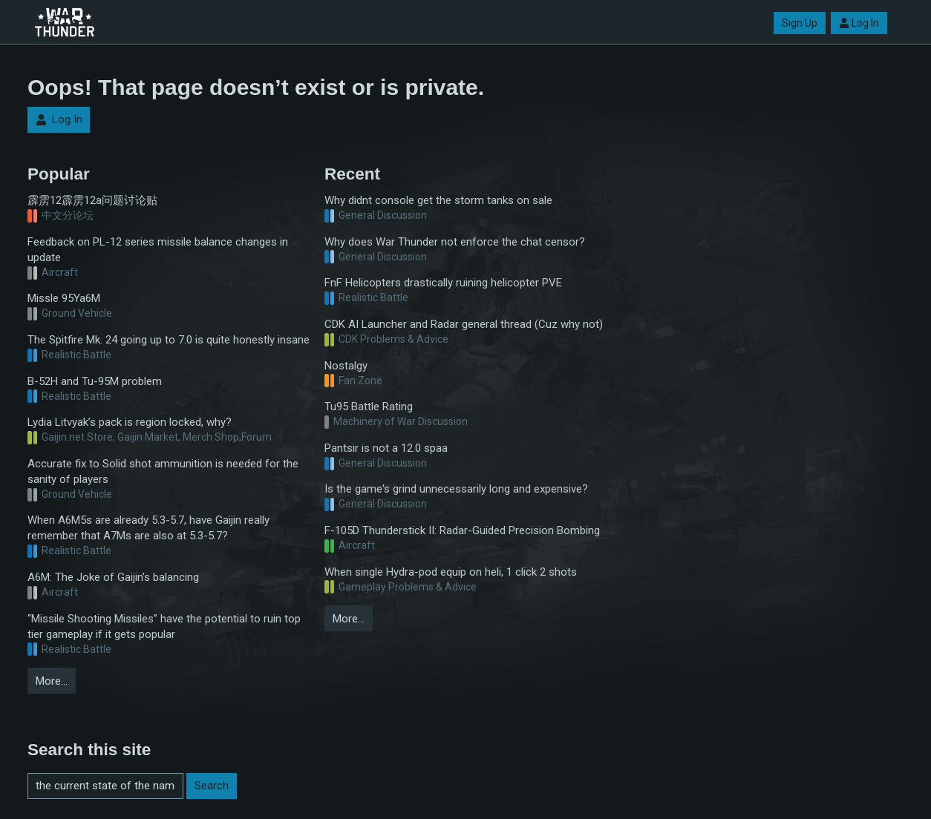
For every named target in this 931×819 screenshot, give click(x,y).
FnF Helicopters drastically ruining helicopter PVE (443, 282)
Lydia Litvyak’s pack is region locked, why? (129, 422)
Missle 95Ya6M (63, 298)
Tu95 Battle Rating (368, 406)
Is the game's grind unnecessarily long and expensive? (456, 489)
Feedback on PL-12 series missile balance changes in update (157, 249)
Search (212, 785)
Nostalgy (346, 365)
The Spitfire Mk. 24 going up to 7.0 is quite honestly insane (168, 339)
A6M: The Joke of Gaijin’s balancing (113, 577)
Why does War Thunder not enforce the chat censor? (454, 242)
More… (52, 681)
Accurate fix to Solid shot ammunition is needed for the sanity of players (162, 471)
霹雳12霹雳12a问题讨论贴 (92, 200)
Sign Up (799, 23)
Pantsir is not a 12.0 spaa (386, 448)
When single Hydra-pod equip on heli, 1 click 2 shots (450, 572)
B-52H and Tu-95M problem (94, 381)
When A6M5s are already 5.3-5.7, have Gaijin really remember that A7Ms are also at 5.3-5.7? (148, 527)
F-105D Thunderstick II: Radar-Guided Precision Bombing (462, 530)
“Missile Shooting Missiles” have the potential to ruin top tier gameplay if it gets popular (164, 626)
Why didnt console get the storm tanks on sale (438, 200)
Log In (859, 23)
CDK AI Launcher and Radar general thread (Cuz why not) (463, 324)
